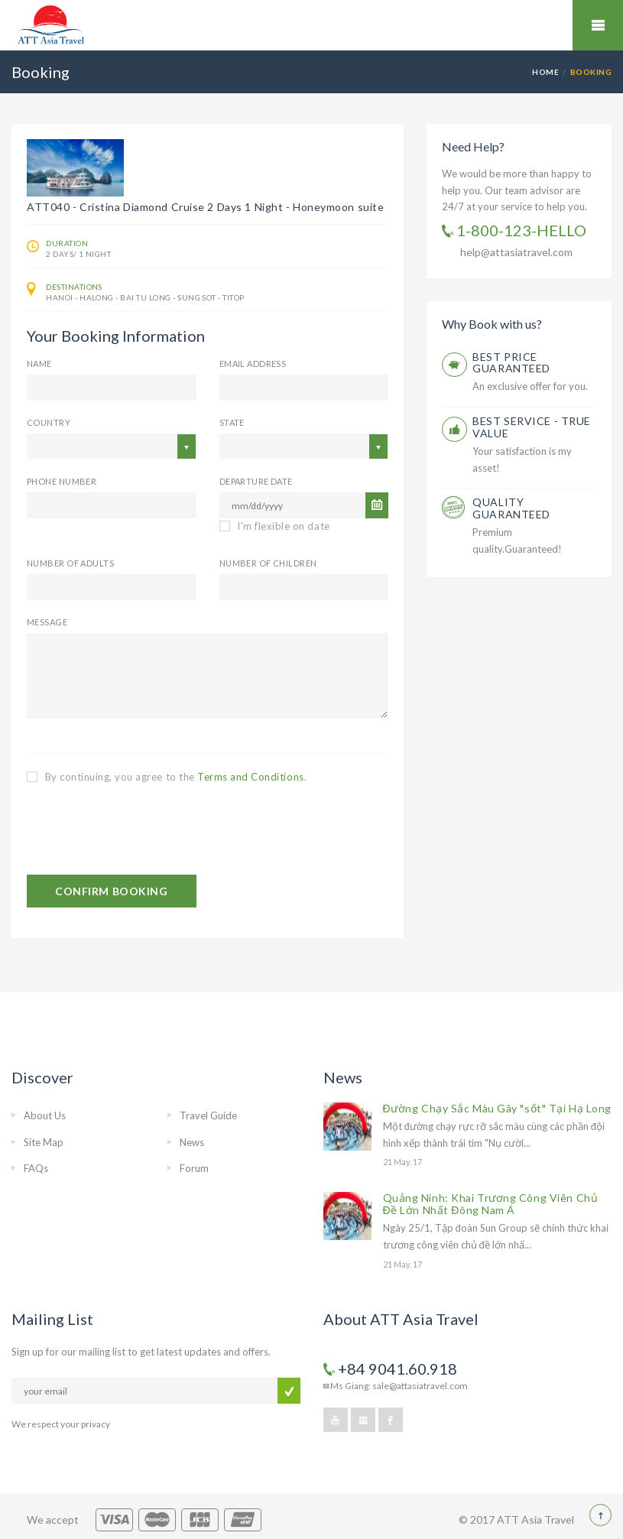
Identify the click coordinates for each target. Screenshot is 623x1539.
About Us (45, 1115)
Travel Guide (208, 1115)
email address (253, 364)
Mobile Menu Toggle (598, 25)
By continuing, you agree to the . (167, 777)
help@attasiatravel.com (516, 251)
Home (545, 71)
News (192, 1142)
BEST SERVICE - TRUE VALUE (531, 427)
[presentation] (143, 829)
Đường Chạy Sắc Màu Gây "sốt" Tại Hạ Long (497, 1108)
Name (39, 364)
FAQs (36, 1168)
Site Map (43, 1142)
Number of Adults (70, 563)
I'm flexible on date (274, 526)
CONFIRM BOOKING (111, 891)
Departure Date (256, 481)
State (232, 422)
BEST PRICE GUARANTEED (511, 362)
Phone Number (61, 481)
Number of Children (268, 563)
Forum (194, 1168)
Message (47, 622)
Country (48, 422)
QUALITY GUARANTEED (511, 508)
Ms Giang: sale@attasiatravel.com (395, 1385)
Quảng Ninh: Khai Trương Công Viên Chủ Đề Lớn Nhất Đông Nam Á (491, 1203)
